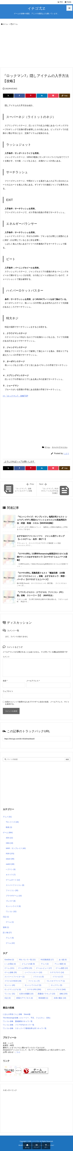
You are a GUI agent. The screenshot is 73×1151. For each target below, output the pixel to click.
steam (10, 859)
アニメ (7, 817)
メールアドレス (33, 681)
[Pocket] (53, 96)
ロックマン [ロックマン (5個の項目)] (56, 985)
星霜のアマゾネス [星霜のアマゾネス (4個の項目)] (24, 998)
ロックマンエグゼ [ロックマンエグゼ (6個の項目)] (12, 989)
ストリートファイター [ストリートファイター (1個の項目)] (14, 977)
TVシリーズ (12, 822)
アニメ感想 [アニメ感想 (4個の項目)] (60, 964)
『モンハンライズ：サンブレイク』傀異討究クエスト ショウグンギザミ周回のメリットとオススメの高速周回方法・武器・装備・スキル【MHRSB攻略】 (42, 520)
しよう (66, 453)
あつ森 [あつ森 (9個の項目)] (63, 960)
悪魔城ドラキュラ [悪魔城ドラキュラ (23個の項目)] (46, 994)
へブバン (10, 869)
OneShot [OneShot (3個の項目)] (9, 960)
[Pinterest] (30, 96)
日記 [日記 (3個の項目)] (7, 998)
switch (10, 864)
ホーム (5, 24)
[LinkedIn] (42, 96)
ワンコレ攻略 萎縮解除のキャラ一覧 (17, 1021)
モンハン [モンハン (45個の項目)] (9, 985)
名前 (5, 681)
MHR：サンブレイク (16, 848)
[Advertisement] (36, 46)
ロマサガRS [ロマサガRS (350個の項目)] (34, 989)
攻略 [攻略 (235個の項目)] (63, 994)
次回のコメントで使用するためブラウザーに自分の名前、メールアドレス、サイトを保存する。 (37, 703)
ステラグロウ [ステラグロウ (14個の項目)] (57, 972)
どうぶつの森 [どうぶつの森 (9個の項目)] (28, 964)
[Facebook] (19, 96)
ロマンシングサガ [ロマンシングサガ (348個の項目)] (56, 989)
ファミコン (12, 890)
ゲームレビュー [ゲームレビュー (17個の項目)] (44, 968)
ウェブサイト (8, 691)
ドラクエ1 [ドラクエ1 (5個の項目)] (38, 977)
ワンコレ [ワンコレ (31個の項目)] (9, 994)
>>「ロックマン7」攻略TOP (15, 396)
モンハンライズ (13, 906)
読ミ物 (7, 933)
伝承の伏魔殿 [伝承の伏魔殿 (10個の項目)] (26, 994)
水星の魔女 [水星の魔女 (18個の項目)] (60, 998)
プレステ (10, 901)
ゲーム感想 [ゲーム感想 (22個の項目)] (62, 968)
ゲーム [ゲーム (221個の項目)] (9, 968)
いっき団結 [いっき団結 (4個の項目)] (10, 964)
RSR (10, 854)
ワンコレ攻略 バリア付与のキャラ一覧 (18, 1025)
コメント (6, 657)
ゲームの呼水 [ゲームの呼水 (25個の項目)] (25, 968)
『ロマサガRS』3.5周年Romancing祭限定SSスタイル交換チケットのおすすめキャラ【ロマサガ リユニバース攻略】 (42, 557)
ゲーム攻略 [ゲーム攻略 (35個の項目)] (10, 972)
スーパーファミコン (60, 447)
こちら (17, 1052)
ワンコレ (11, 911)
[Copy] (64, 96)
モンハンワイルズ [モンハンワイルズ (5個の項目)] (33, 985)
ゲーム (15, 24)
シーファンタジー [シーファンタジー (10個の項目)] (33, 972)
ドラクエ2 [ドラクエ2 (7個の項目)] (57, 977)
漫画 (6, 927)
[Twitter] (8, 96)
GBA (9, 843)
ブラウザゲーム (14, 896)
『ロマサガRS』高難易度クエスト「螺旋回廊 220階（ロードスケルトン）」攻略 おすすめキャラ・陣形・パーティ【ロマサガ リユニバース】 (42, 576)
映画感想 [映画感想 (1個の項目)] (43, 998)
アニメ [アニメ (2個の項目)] (45, 964)
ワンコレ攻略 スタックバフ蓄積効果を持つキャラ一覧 (24, 1028)
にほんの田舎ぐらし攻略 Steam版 (16, 1014)
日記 (6, 917)
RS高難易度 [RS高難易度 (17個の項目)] (47, 960)
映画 (9, 827)
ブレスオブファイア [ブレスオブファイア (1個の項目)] (56, 981)
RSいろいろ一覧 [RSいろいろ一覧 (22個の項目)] (27, 960)
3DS (9, 838)
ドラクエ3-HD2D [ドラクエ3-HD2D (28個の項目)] (12, 981)
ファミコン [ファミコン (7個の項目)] (34, 981)
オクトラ (10, 875)
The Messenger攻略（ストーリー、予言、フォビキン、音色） (27, 1018)
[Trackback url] (36, 738)
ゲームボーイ (13, 880)
